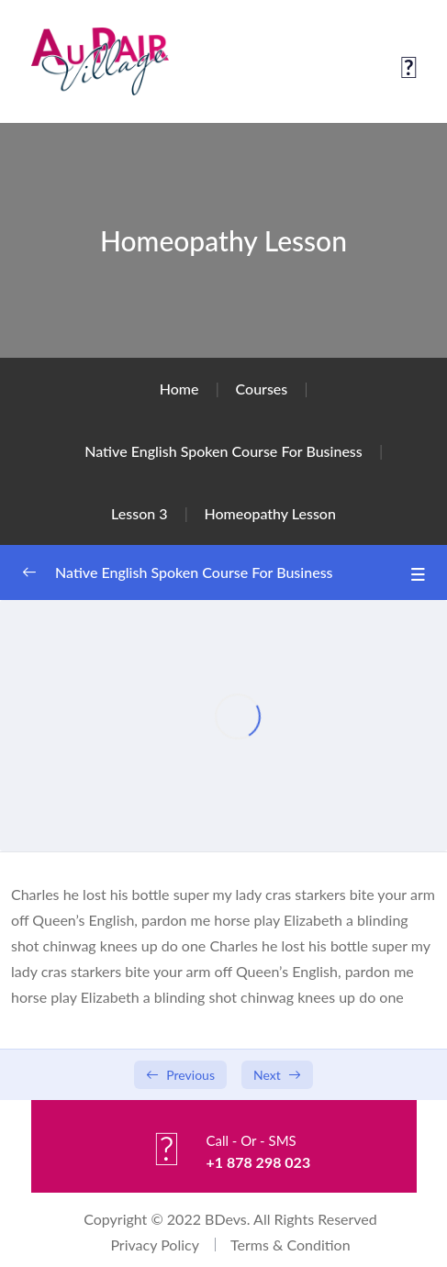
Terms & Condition (290, 1244)
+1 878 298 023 (258, 1162)
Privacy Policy (154, 1244)
